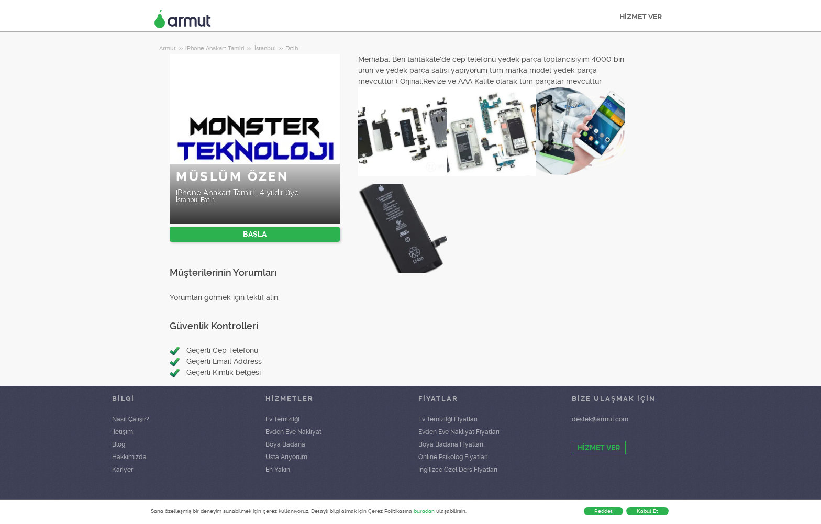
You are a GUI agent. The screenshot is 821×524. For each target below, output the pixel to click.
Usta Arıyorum (286, 457)
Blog (118, 444)
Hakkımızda (129, 457)
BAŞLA (255, 234)
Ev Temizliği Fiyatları (448, 419)
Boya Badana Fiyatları (450, 444)
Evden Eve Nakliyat (293, 432)
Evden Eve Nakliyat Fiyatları (459, 432)
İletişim (122, 432)
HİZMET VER (640, 17)
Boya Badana (285, 444)
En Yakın (277, 469)
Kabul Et (647, 511)
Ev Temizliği (282, 419)
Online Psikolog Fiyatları (453, 457)
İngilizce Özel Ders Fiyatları (457, 469)
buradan (424, 511)
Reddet (603, 511)
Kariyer (122, 469)
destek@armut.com (600, 419)
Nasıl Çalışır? (130, 419)
